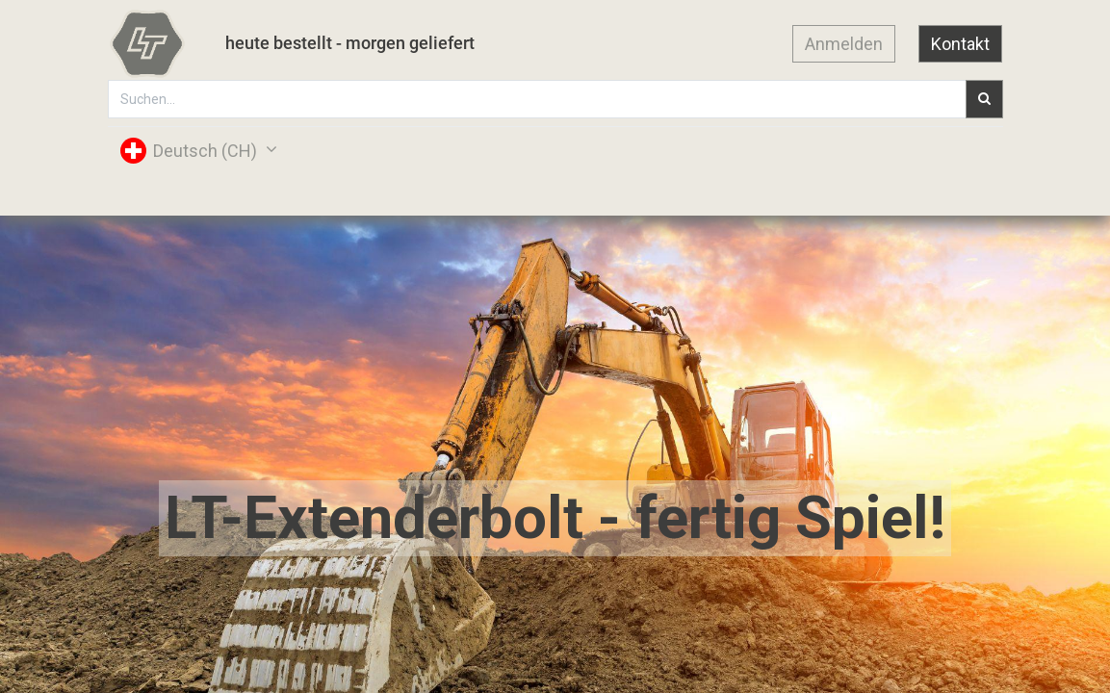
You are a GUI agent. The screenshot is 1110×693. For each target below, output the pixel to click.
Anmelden (844, 44)
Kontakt (960, 44)
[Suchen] (984, 99)
